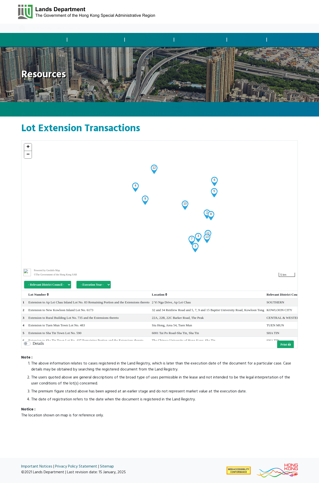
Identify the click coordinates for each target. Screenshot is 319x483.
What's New (42, 28)
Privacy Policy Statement (76, 466)
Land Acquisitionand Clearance (150, 39)
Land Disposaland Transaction (44, 39)
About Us (85, 28)
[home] (23, 109)
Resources (64, 28)
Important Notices (36, 466)
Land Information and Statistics (94, 109)
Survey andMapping (248, 39)
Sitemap (107, 466)
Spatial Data (289, 39)
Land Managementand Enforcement (202, 39)
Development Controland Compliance (97, 39)
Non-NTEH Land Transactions (166, 109)
